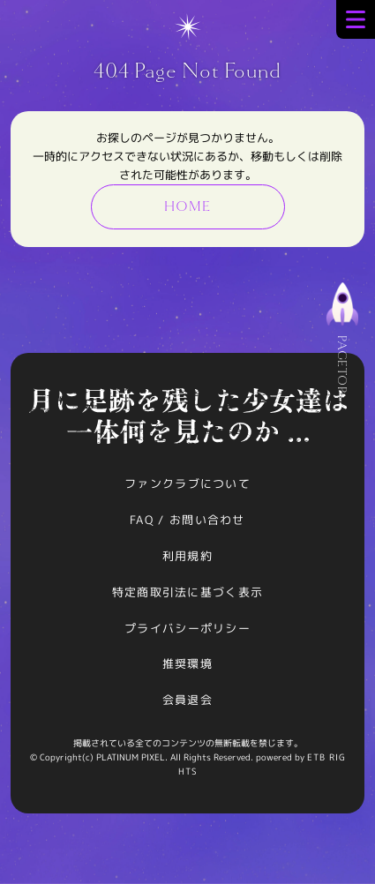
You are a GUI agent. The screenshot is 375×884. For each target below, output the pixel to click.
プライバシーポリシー (187, 628)
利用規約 (187, 556)
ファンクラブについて (187, 483)
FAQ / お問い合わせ (187, 520)
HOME (187, 206)
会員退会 (187, 700)
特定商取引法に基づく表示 (188, 592)
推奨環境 (187, 663)
